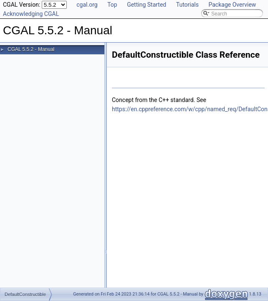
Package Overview (232, 4)
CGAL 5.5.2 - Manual (31, 49)
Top (112, 4)
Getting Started (146, 4)
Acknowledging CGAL (31, 13)
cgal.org (86, 4)
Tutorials (187, 4)
